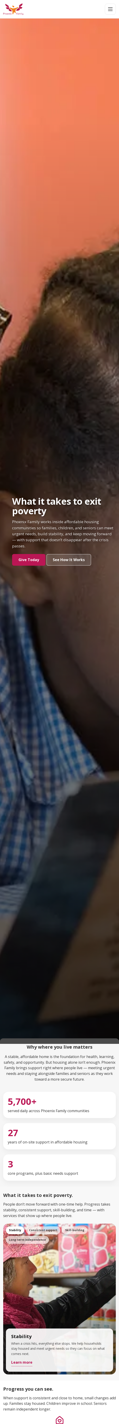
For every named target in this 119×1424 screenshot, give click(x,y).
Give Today (29, 559)
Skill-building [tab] (74, 1230)
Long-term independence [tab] (27, 1240)
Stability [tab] (15, 1230)
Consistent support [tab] (43, 1230)
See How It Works (69, 559)
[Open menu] (110, 9)
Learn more (21, 1362)
